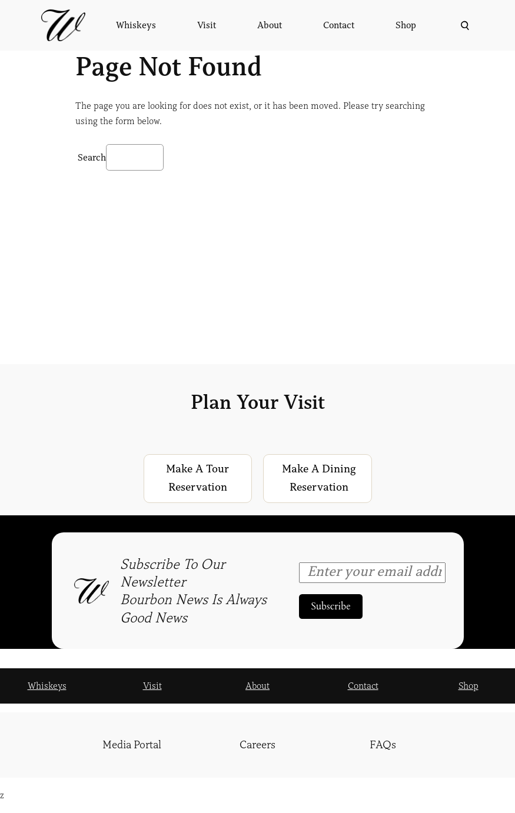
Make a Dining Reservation (319, 478)
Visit (152, 686)
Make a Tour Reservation (197, 478)
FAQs (383, 745)
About (257, 686)
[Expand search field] (463, 25)
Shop (468, 686)
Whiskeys (47, 686)
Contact (363, 686)
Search (92, 158)
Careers (257, 745)
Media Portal (131, 745)
